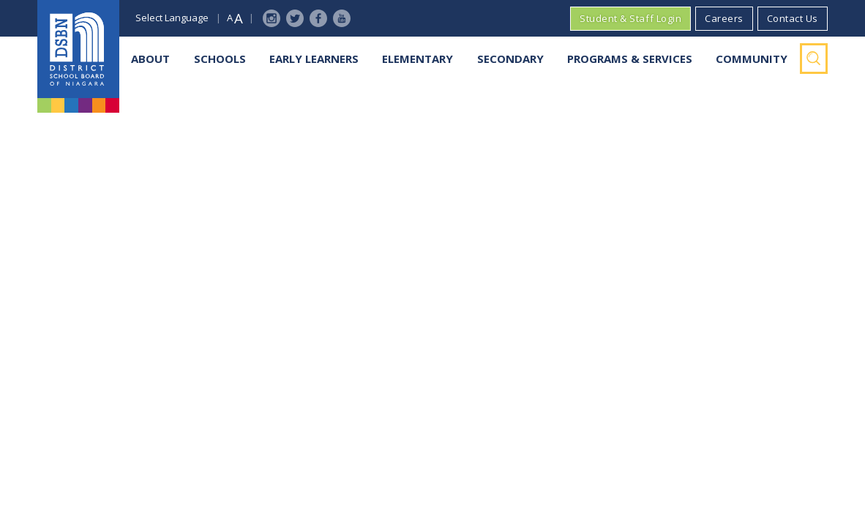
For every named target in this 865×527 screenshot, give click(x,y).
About (150, 58)
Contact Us (792, 18)
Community (751, 58)
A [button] (230, 17)
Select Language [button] (172, 17)
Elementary (417, 58)
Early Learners (314, 58)
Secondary (510, 58)
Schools (220, 58)
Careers (724, 18)
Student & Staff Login (630, 18)
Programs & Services (629, 58)
